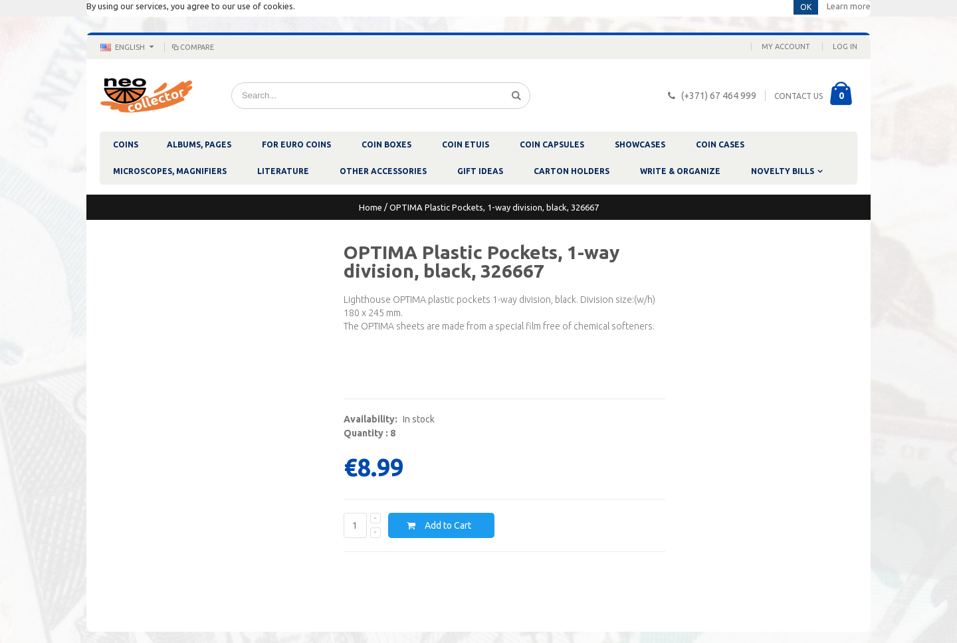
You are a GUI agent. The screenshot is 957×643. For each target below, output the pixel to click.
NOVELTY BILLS (782, 171)
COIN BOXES (386, 144)
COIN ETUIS (465, 144)
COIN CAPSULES (552, 144)
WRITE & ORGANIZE (680, 171)
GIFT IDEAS (480, 171)
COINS (125, 144)
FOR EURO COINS (296, 144)
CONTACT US (798, 96)
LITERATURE (283, 171)
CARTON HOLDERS (571, 171)
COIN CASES (720, 144)
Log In (845, 46)
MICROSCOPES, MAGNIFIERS (170, 171)
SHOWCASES (640, 144)
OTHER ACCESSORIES (383, 171)
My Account (786, 46)
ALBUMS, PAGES (199, 144)
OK (805, 7)
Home (370, 207)
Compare (192, 47)
